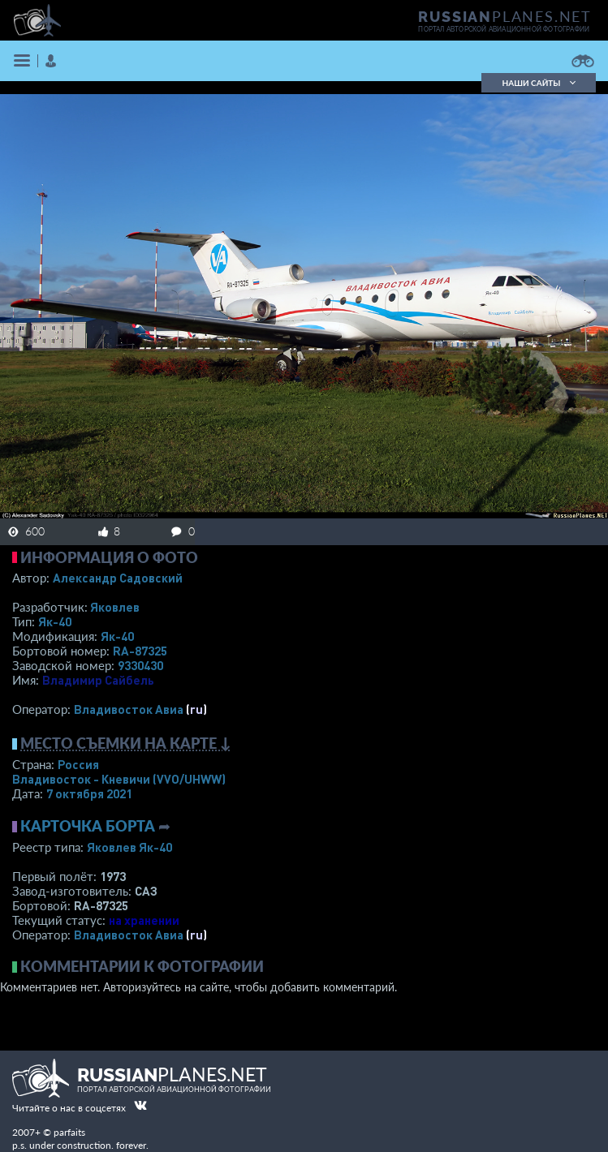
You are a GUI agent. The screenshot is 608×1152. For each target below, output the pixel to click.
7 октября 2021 (89, 793)
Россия (78, 764)
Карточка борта (87, 826)
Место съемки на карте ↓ (125, 743)
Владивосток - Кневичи (119, 779)
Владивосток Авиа (128, 709)
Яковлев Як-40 (129, 847)
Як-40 (54, 621)
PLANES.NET (505, 16)
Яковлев (115, 607)
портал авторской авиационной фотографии (503, 29)
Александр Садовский (118, 577)
